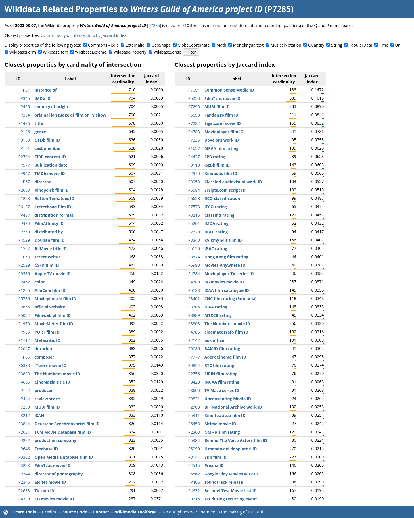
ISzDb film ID (217, 165)
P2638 (24, 490)
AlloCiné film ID (50, 290)
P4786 (194, 332)
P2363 (194, 432)
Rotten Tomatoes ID (54, 198)
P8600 (194, 390)
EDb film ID (215, 457)
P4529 (24, 240)
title (38, 123)
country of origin (51, 106)
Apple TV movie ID (52, 273)
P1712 (24, 340)
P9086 (194, 348)
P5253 (24, 465)
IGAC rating (215, 248)
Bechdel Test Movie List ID (230, 490)
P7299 (24, 407)
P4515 (194, 465)
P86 (26, 357)
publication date (51, 165)
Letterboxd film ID (52, 207)
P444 (25, 398)
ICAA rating (215, 307)
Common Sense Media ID (229, 90)
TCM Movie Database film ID (62, 432)
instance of (45, 90)
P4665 (24, 382)
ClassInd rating (219, 215)
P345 (25, 98)
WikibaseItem (55, 52)
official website (49, 307)
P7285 (154, 25)
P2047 (24, 348)
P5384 (194, 440)
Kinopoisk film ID (51, 190)
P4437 (194, 156)
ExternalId (135, 45)
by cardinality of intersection (67, 35)
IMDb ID (42, 98)
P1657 (194, 148)
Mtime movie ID (220, 423)
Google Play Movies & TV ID (231, 474)
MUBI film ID (47, 407)
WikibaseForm (22, 52)
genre (40, 131)
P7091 (194, 90)
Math (221, 45)
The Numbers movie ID (57, 373)
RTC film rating (219, 365)
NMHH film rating (222, 432)
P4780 (24, 499)
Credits (49, 512)
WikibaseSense (167, 52)
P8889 (194, 315)
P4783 (194, 131)
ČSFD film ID (46, 265)
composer (44, 357)
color (39, 282)
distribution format (53, 215)
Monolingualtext (248, 45)
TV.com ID (44, 490)
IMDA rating (216, 223)
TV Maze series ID (221, 390)
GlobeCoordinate (194, 45)
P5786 (24, 298)
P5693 (194, 115)
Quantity (316, 45)
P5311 (194, 415)
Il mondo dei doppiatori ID (230, 449)
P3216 (194, 215)
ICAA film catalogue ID (226, 290)
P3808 (24, 373)
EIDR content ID (50, 156)
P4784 (194, 273)
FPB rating (214, 156)
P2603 (24, 190)
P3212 (24, 415)
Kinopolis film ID (220, 173)
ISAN (39, 415)
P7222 (194, 123)
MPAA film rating (221, 148)
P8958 (194, 181)
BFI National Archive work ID (233, 407)
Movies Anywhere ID (225, 265)
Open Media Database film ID (63, 457)
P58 (26, 257)
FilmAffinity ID (49, 223)
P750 (25, 232)
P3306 (194, 307)
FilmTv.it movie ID (52, 465)
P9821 (194, 398)
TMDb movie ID (49, 173)
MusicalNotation (286, 45)
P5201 (194, 223)
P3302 (24, 457)
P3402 (194, 298)
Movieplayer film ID (224, 131)
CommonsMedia (103, 45)
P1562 (24, 248)
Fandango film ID (221, 115)
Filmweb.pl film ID (52, 315)
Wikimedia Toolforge (135, 512)
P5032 (24, 315)
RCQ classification (222, 198)
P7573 (194, 207)
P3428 (194, 382)
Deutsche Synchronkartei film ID (67, 423)
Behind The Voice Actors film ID (235, 440)
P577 (25, 165)
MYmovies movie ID (54, 499)
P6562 (194, 474)
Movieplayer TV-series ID (229, 273)
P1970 (24, 323)
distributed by (48, 232)
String (336, 45)
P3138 (24, 140)
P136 (25, 131)
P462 (25, 282)
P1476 (24, 123)
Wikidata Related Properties (61, 8)
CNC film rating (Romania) (230, 298)
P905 (25, 332)
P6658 (194, 198)
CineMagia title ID (52, 382)
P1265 (24, 290)
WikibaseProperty (129, 52)
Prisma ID (214, 465)
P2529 (24, 265)
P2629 (194, 232)
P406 (195, 482)
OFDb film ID (47, 140)
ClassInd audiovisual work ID (233, 181)
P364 (25, 115)
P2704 (24, 156)
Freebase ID (46, 449)
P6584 (194, 190)
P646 (25, 449)
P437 (25, 215)
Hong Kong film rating (226, 257)
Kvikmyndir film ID (223, 240)
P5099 (194, 449)
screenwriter (47, 257)
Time (383, 45)
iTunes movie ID (50, 365)
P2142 (194, 340)
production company (55, 440)
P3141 (194, 457)
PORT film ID (47, 332)
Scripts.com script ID (225, 190)
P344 (25, 474)
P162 (25, 390)
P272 (25, 440)
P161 (25, 148)
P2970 (194, 173)
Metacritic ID (47, 340)
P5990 (194, 265)
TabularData (360, 45)
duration (43, 348)
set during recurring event (230, 499)
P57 (26, 181)
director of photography (58, 474)
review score (47, 398)
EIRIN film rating (220, 373)
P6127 (24, 207)
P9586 (24, 273)
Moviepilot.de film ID (55, 298)
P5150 (194, 248)
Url (397, 45)
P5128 (194, 290)
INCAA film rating (221, 382)
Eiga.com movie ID (222, 123)
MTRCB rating (218, 315)
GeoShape (161, 45)
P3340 (194, 240)
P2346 (24, 482)
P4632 (194, 490)
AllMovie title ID (50, 248)
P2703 (194, 407)
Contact (101, 512)
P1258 (24, 198)
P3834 (194, 365)
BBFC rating (216, 232)
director (42, 181)
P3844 (24, 423)
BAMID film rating (222, 348)
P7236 (194, 140)
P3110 (194, 165)
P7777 (194, 357)
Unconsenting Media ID (227, 398)
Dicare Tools (24, 512)
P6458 (194, 423)
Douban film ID (49, 240)
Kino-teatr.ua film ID (225, 415)
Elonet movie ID (50, 482)
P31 (26, 90)
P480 (25, 223)
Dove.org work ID (221, 140)
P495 (25, 106)
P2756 (194, 373)
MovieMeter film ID (53, 323)
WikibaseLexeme (90, 52)
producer (43, 390)
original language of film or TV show (70, 115)
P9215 (194, 499)
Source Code (74, 512)
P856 (25, 307)
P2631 (24, 432)
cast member (47, 148)
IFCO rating (215, 207)
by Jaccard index (111, 35)
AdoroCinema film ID (225, 357)
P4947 (24, 173)
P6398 (24, 365)
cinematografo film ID (226, 332)
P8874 (194, 257)
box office (214, 340)
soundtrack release (223, 482)
